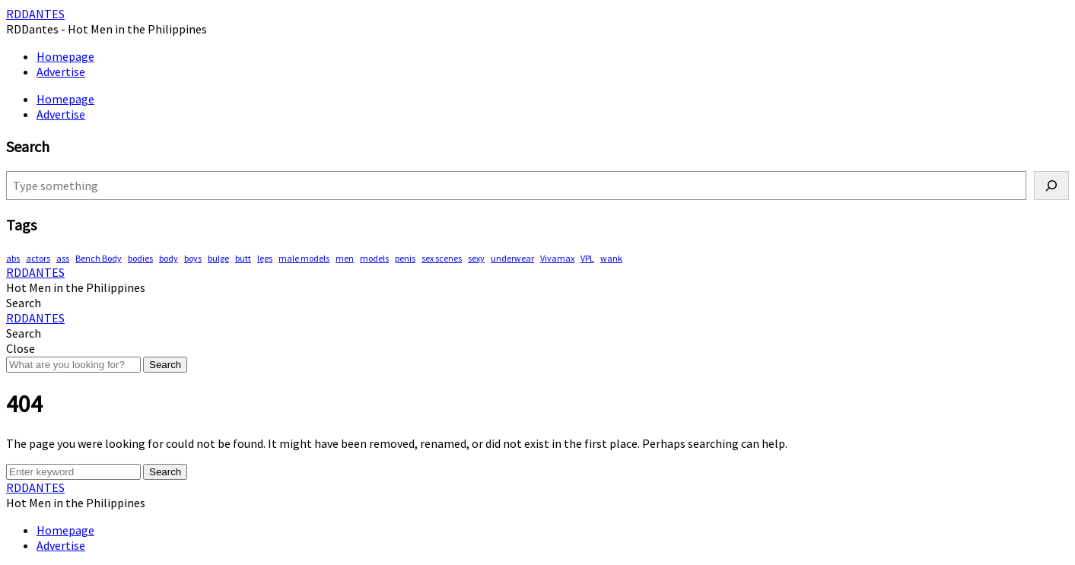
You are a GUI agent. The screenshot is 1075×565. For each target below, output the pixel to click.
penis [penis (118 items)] (405, 258)
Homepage (65, 56)
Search (165, 364)
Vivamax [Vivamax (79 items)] (557, 258)
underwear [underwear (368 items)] (512, 258)
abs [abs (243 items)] (13, 258)
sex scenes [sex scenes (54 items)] (441, 258)
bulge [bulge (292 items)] (218, 258)
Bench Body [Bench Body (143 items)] (98, 258)
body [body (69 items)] (168, 258)
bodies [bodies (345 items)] (140, 258)
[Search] (1051, 185)
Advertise (61, 71)
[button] (23, 302)
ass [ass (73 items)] (62, 258)
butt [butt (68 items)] (243, 258)
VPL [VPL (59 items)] (587, 258)
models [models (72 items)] (374, 258)
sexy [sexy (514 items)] (476, 258)
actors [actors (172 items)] (38, 258)
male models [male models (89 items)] (303, 258)
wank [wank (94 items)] (611, 258)
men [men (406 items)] (345, 258)
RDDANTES (35, 13)
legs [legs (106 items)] (264, 258)
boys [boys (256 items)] (193, 258)
